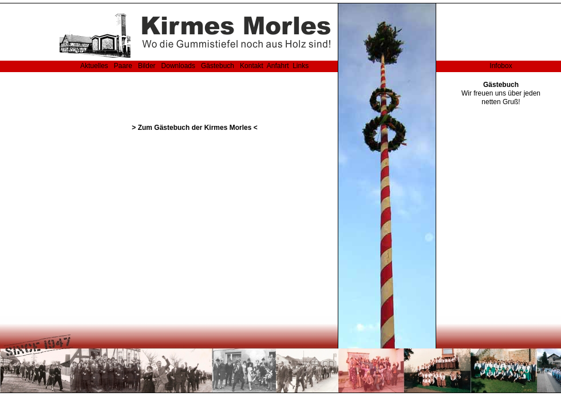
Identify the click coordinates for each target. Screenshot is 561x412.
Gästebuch (217, 66)
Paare (123, 66)
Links (301, 66)
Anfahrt (278, 66)
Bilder (146, 66)
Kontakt (251, 66)
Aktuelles (94, 66)
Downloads (178, 66)
